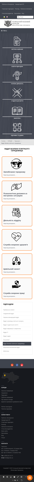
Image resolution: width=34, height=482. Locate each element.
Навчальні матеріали (26, 9)
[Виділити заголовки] (21, 477)
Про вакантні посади (7, 399)
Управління (4, 393)
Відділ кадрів (7, 336)
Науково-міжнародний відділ (11, 317)
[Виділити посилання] (18, 477)
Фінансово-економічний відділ (11, 347)
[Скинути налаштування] (21, 480)
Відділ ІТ (5, 332)
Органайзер (17, 13)
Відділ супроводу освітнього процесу (13, 321)
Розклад (17, 9)
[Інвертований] (4, 477)
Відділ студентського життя (10, 325)
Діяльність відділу (12, 220)
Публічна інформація (7, 397)
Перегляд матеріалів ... (9, 175)
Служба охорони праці (14, 293)
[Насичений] (14, 477)
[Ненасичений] (11, 477)
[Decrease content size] (25, 476)
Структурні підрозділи (8, 9)
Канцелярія (6, 340)
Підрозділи (17, 141)
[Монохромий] (7, 477)
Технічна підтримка (6, 409)
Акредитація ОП (19, 4)
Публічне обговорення (8, 4)
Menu (4, 30)
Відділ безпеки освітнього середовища (13, 343)
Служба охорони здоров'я (15, 245)
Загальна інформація (7, 390)
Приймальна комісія (8, 310)
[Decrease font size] (13, 480)
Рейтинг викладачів (6, 406)
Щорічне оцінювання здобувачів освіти (11, 401)
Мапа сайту (4, 431)
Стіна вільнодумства (7, 13)
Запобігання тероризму (14, 172)
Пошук (3, 437)
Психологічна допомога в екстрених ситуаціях (15, 194)
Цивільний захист (11, 269)
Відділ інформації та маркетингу (12, 328)
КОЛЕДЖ (10, 141)
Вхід (23, 13)
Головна (3, 141)
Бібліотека (6, 351)
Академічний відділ (8, 313)
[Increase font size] (17, 480)
